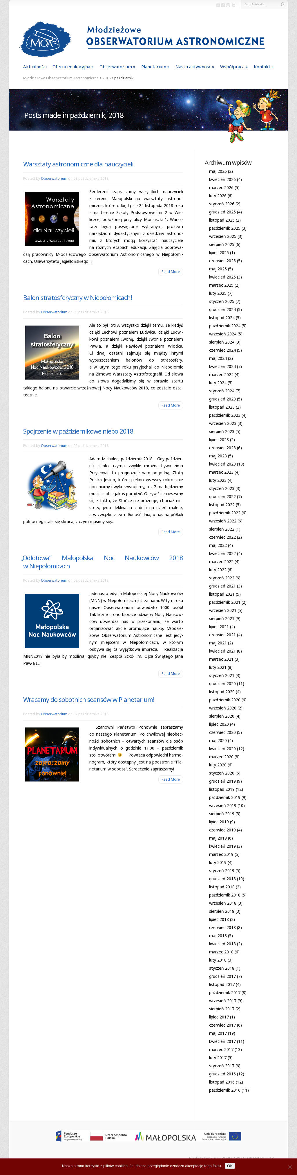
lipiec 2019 (219, 821)
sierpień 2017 (221, 1008)
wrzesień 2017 (222, 1000)
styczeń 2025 (221, 301)
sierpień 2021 (221, 618)
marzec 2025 (221, 285)
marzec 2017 (221, 1049)
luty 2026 (218, 195)
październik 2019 (224, 797)
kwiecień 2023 (222, 464)
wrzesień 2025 (222, 236)
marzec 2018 (221, 952)
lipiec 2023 (219, 439)
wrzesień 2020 (222, 708)
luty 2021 (218, 667)
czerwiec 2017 (222, 1025)
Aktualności (35, 66)
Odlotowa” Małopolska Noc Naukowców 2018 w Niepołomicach (103, 561)
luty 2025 (218, 293)
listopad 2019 (222, 789)
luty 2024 (218, 382)
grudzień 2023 (222, 399)
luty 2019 (218, 862)
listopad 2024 (222, 317)
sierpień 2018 (221, 911)
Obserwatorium (115, 66)
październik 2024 (224, 325)
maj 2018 (218, 935)
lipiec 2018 (219, 919)
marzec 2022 (221, 561)
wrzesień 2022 (222, 521)
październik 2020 (224, 700)
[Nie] (290, 1167)
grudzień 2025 (222, 212)
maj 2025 (218, 269)
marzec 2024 (221, 374)
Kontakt (262, 66)
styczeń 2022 (221, 578)
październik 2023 (224, 415)
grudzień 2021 (222, 586)
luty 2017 (218, 1057)
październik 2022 (224, 512)
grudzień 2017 (222, 976)
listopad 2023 (222, 407)
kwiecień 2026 (222, 179)
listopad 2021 (222, 594)
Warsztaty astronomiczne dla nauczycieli (78, 163)
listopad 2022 (222, 504)
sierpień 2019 (221, 813)
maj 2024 (218, 358)
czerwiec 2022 (222, 537)
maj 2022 (218, 545)
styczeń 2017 (221, 1065)
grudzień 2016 (222, 1074)
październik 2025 (224, 228)
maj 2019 (218, 838)
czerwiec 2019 (222, 830)
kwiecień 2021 (222, 651)
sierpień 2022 (221, 529)
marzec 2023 (221, 472)
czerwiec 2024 (222, 350)
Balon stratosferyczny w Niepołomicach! (77, 297)
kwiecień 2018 (222, 943)
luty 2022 (218, 569)
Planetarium (153, 66)
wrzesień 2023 (222, 423)
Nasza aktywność (193, 66)
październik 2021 (224, 602)
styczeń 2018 (221, 968)
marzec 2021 (221, 659)
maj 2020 (218, 740)
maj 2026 (218, 171)
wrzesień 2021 (222, 610)
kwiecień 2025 (222, 277)
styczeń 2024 (221, 391)
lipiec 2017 (219, 1017)
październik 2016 (224, 1090)
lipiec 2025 (219, 252)
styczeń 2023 (221, 488)
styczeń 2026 (221, 203)
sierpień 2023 (221, 431)
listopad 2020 (222, 691)
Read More (171, 271)
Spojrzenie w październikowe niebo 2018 (78, 431)
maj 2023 (218, 456)
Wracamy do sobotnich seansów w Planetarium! (88, 699)
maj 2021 (218, 643)
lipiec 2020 (219, 724)
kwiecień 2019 (222, 846)
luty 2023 (218, 480)
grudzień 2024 (222, 309)
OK (230, 1166)
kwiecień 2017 (222, 1041)
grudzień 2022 (222, 496)
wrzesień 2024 (222, 334)
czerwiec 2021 (222, 634)
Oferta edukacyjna (71, 66)
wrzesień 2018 (222, 903)
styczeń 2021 (221, 675)
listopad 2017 (222, 984)
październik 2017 (224, 992)
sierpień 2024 (221, 342)
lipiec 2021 (219, 626)
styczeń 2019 (221, 870)
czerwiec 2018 (222, 927)
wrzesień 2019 (222, 805)
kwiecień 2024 (222, 366)
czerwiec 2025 (222, 260)
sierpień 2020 (221, 716)
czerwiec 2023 (222, 447)
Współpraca (232, 66)
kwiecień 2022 (222, 553)
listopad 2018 (222, 887)
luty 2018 (218, 960)
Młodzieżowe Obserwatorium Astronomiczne (61, 78)
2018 (106, 78)
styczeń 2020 (221, 773)
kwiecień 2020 (222, 748)
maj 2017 (218, 1033)
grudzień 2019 (222, 781)
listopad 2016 (222, 1082)
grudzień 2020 (222, 683)
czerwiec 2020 (222, 732)
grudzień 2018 (222, 878)
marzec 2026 (221, 187)
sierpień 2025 (221, 244)
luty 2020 (218, 765)
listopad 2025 (222, 220)
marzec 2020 (221, 756)
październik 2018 (224, 895)
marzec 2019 (221, 854)
